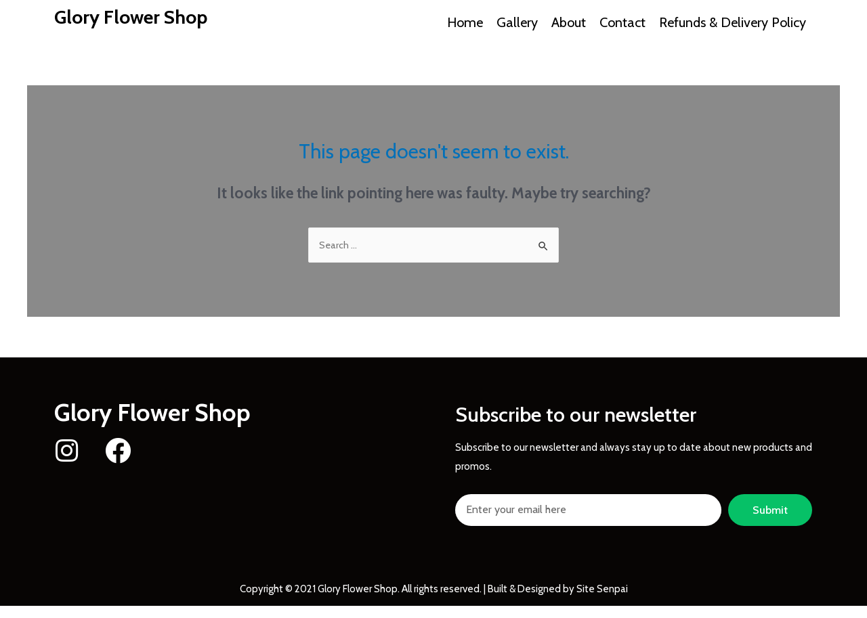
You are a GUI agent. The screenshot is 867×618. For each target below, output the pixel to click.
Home (465, 22)
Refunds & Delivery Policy (732, 22)
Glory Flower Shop (137, 16)
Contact (622, 22)
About (568, 22)
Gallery (517, 22)
